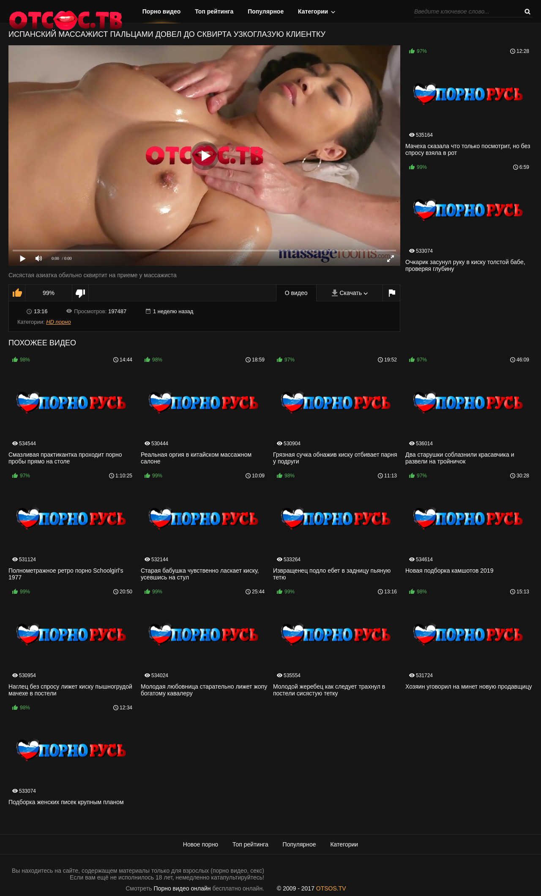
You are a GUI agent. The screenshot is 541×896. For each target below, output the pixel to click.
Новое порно (200, 844)
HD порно (58, 322)
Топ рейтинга (214, 11)
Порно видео (161, 11)
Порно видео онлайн (182, 888)
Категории (313, 11)
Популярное (266, 11)
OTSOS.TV (331, 888)
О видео (296, 292)
